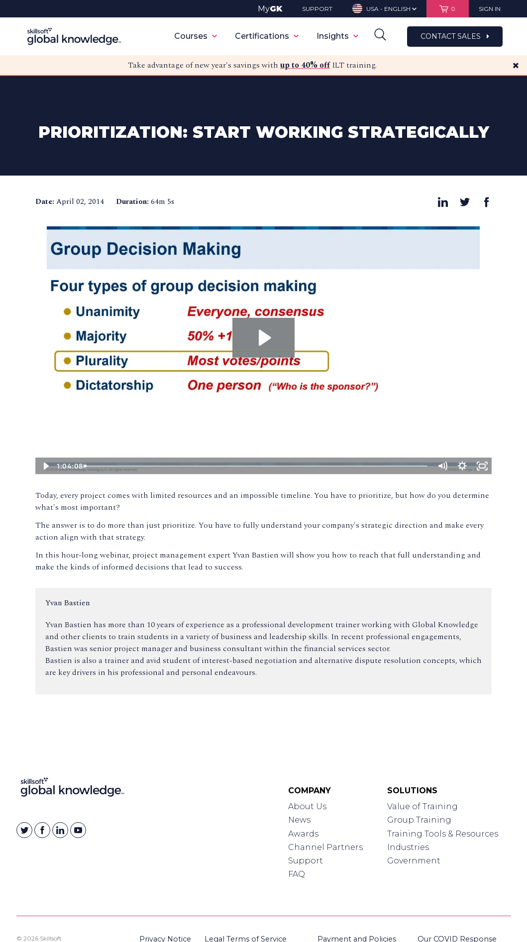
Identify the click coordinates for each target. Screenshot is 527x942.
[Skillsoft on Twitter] (24, 830)
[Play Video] (45, 466)
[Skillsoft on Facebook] (42, 830)
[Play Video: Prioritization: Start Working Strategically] (263, 338)
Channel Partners (325, 847)
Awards (303, 834)
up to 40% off (305, 65)
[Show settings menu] (462, 466)
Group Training (419, 820)
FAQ (296, 874)
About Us (307, 806)
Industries (408, 847)
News (299, 820)
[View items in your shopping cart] (447, 8)
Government (413, 860)
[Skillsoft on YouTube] (78, 830)
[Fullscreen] (482, 466)
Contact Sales (455, 36)
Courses (195, 36)
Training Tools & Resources (442, 834)
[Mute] (442, 466)
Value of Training (422, 806)
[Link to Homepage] (72, 789)
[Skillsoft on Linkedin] (60, 830)
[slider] (257, 466)
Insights (337, 36)
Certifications (267, 36)
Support (305, 860)
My (270, 8)
